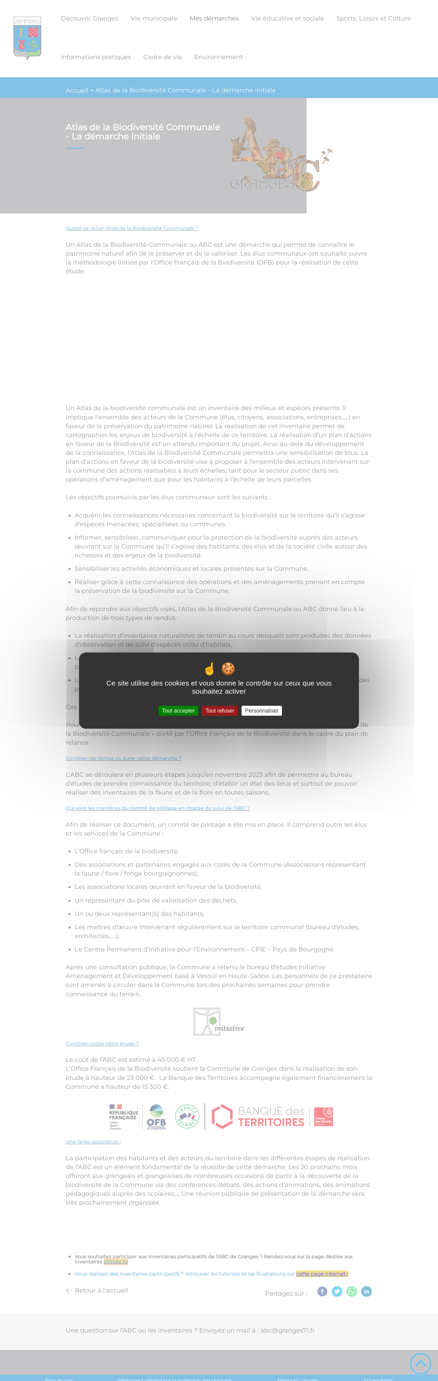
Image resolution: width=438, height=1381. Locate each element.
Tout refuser (219, 711)
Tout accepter (178, 711)
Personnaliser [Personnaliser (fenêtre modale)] (262, 711)
